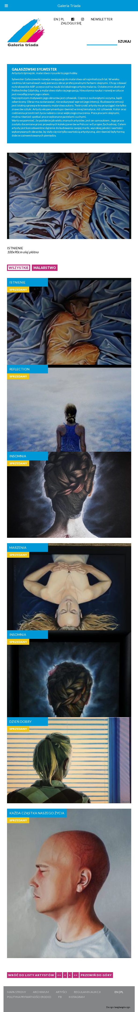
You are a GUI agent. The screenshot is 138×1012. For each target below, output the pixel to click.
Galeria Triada (69, 5)
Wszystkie (19, 268)
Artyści (61, 992)
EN (56, 19)
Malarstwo (44, 268)
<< (59, 975)
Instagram (77, 997)
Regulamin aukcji (87, 992)
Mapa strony (16, 992)
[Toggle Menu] (6, 5)
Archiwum (41, 992)
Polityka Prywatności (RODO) (29, 997)
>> (76, 975)
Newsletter (102, 19)
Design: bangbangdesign (118, 1007)
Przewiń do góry (96, 975)
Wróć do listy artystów (31, 975)
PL (62, 19)
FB (60, 997)
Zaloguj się (71, 23)
